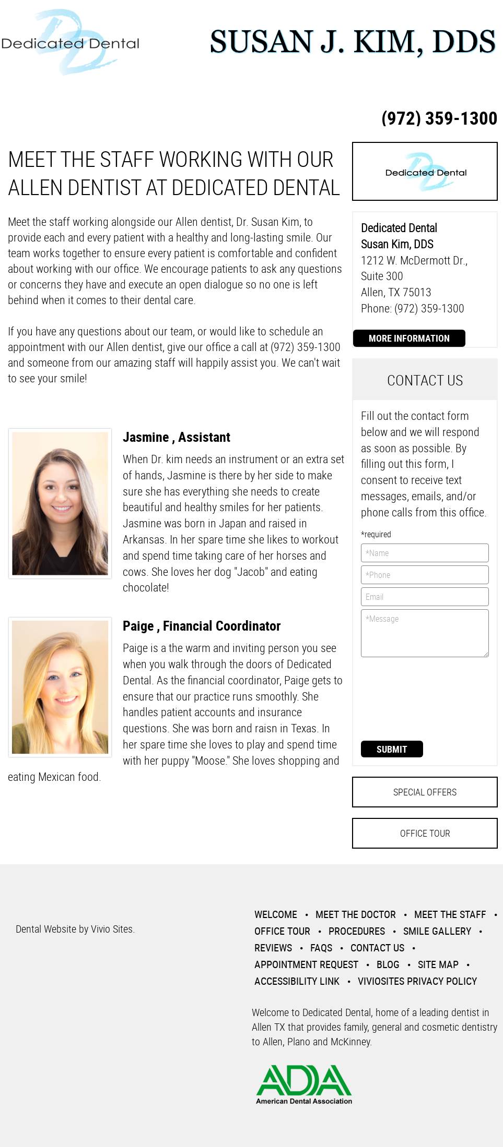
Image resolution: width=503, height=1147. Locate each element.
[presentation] (404, 697)
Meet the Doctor (355, 914)
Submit (392, 749)
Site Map (438, 964)
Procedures (357, 931)
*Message (425, 633)
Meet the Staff (450, 914)
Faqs (321, 947)
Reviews (273, 947)
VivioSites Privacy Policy (417, 981)
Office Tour (425, 833)
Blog (388, 964)
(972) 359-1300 (439, 117)
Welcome (275, 914)
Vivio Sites (112, 929)
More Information (409, 338)
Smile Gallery (437, 931)
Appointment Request (306, 964)
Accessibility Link (297, 981)
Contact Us (377, 947)
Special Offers (425, 792)
